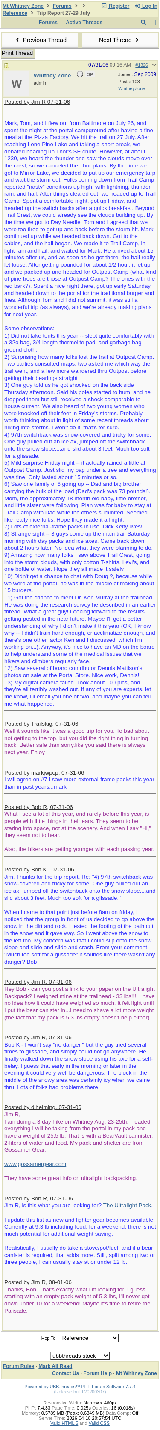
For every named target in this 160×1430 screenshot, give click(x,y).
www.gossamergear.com (35, 1164)
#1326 (141, 65)
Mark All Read (55, 1366)
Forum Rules (18, 1366)
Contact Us (65, 1373)
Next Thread (120, 40)
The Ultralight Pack (127, 1205)
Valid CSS (99, 1423)
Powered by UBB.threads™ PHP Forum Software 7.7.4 (79, 1386)
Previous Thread (40, 40)
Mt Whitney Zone (23, 6)
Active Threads (84, 23)
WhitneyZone (131, 88)
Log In (145, 6)
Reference (15, 13)
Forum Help (97, 1373)
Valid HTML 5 (64, 1423)
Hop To (48, 1338)
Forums (62, 6)
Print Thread (17, 53)
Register (115, 6)
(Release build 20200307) (80, 1391)
